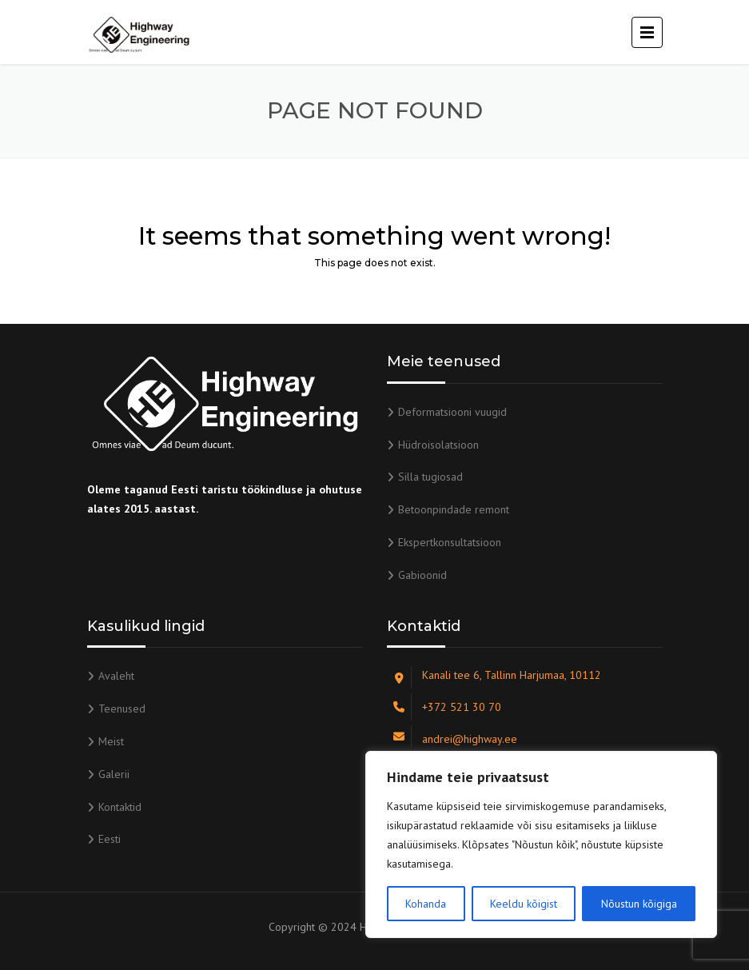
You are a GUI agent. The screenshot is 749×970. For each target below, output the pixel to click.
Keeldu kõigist (523, 903)
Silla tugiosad (430, 476)
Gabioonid (422, 575)
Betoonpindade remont (453, 509)
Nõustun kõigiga (639, 903)
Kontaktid (119, 807)
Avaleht (116, 676)
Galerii (113, 774)
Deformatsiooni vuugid (452, 412)
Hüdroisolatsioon (438, 444)
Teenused (121, 708)
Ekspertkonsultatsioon (449, 542)
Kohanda (425, 903)
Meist (111, 741)
